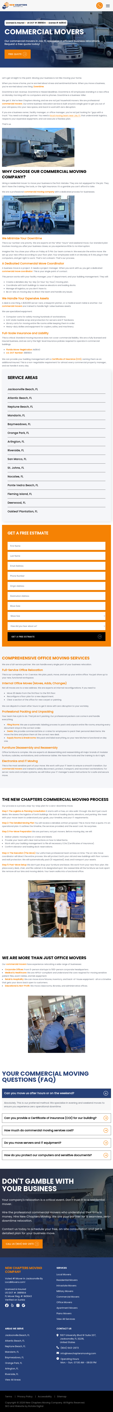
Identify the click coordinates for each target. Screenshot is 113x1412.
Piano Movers (64, 1313)
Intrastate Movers (66, 1285)
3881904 (21, 1292)
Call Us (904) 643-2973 (22, 1244)
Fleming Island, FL (20, 494)
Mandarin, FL (16, 415)
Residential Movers (67, 1280)
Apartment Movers (67, 1307)
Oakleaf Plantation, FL (23, 511)
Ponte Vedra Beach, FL (23, 485)
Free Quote (17, 54)
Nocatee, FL (15, 476)
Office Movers (64, 1302)
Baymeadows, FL (19, 424)
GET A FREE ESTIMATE (23, 636)
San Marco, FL (17, 459)
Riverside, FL (16, 450)
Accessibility (47, 1396)
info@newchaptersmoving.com (78, 1353)
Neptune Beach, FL (20, 407)
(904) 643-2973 (70, 1347)
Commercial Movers (67, 1296)
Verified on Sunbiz (15, 1299)
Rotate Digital (35, 1406)
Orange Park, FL (18, 433)
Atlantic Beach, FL (20, 398)
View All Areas (13, 1379)
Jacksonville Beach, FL (23, 389)
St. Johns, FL (16, 468)
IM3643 (28, 1296)
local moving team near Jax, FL (65, 115)
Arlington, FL (16, 442)
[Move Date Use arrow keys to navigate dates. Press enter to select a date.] (56, 606)
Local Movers (63, 1274)
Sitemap (62, 1396)
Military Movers (64, 1291)
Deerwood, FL (17, 503)
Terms (11, 1396)
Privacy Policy (28, 1396)
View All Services (65, 1319)
